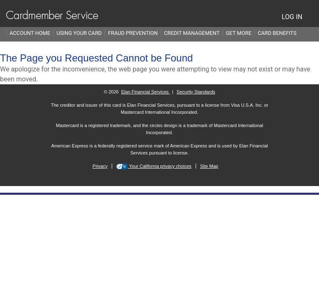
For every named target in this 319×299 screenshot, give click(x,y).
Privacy (100, 166)
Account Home (30, 33)
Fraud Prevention (133, 33)
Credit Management (192, 33)
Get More (239, 33)
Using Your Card (79, 33)
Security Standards (196, 91)
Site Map (209, 166)
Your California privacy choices (159, 166)
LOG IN (292, 17)
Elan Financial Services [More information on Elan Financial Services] (145, 91)
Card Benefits (277, 33)
